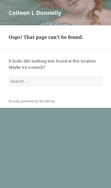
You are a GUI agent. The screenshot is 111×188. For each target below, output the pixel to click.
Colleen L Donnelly (35, 12)
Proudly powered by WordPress (32, 101)
